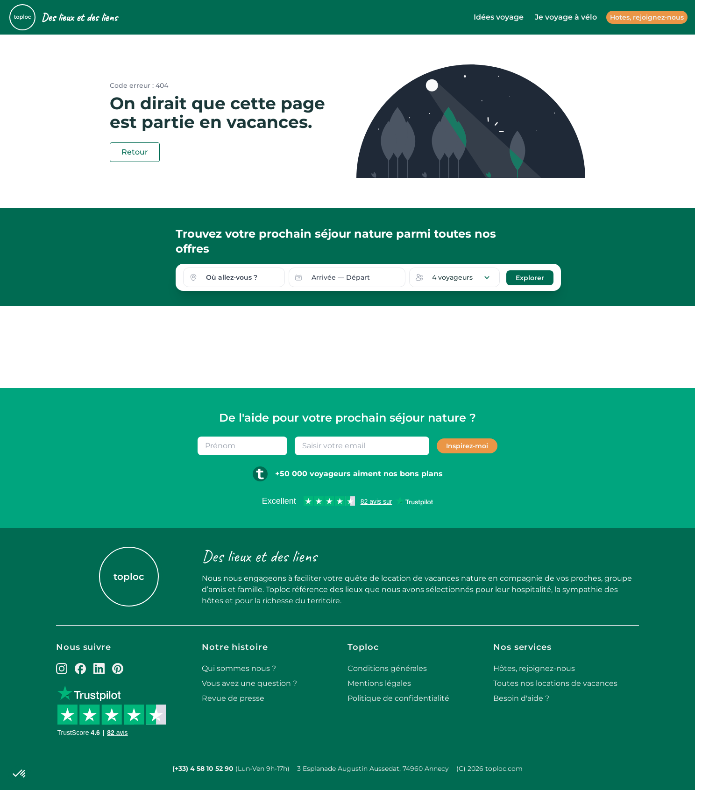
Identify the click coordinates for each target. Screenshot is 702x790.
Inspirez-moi (467, 446)
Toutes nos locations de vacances (555, 683)
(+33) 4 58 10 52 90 (203, 768)
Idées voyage (499, 17)
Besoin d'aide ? (521, 698)
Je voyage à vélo (566, 17)
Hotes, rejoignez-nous (647, 17)
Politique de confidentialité (398, 698)
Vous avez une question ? (249, 683)
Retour (134, 152)
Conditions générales (387, 668)
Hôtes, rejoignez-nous (534, 668)
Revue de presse (233, 698)
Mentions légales (379, 683)
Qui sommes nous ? (239, 668)
